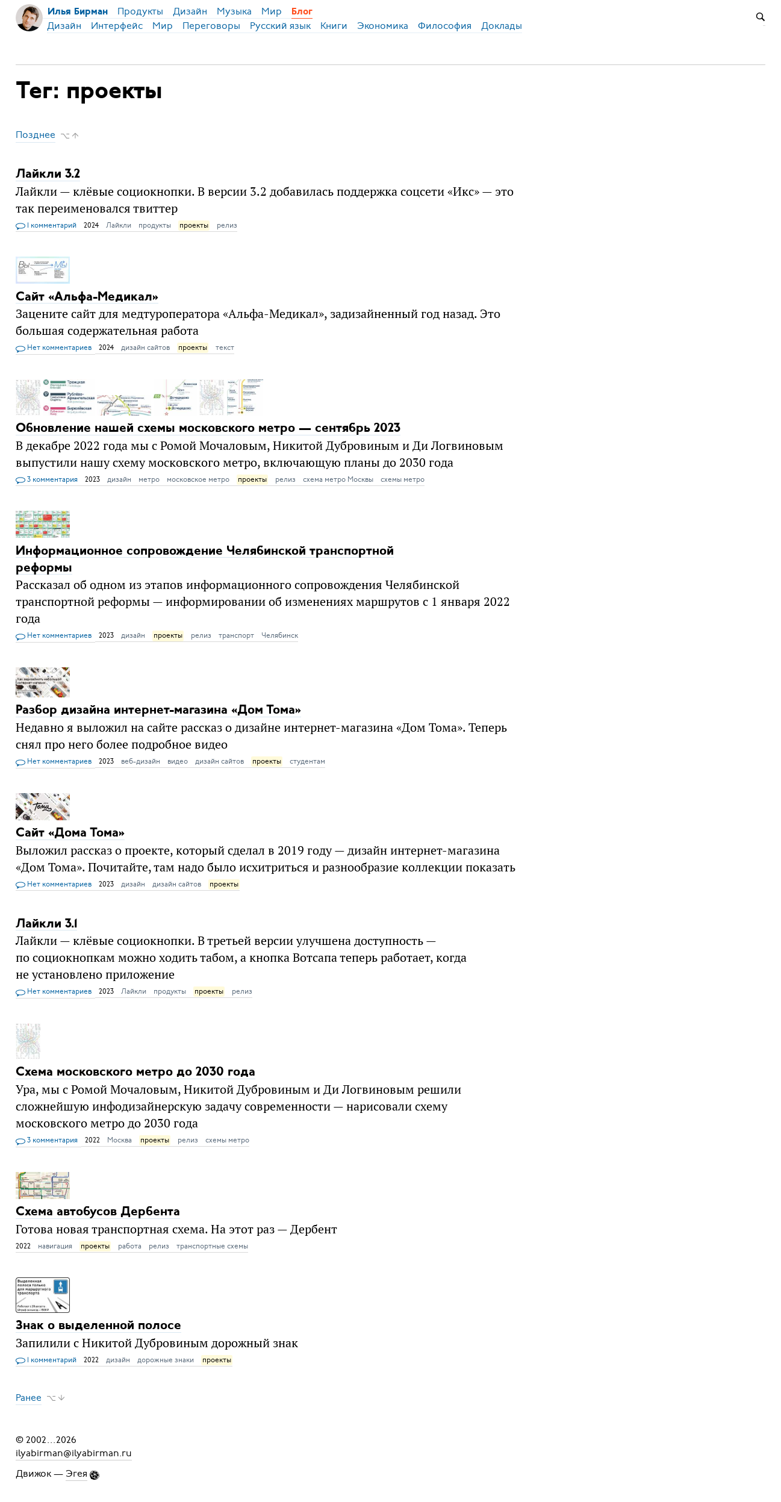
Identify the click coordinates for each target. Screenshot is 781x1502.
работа (130, 1246)
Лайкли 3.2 (48, 174)
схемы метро (403, 479)
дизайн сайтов (145, 347)
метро (149, 479)
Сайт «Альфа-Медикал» (87, 296)
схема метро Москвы (338, 479)
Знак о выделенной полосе (98, 1326)
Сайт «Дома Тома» (70, 833)
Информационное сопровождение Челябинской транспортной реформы (205, 559)
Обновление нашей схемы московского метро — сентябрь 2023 (208, 428)
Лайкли (118, 225)
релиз (227, 225)
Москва (119, 1140)
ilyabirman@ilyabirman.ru (74, 1453)
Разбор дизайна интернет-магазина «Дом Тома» (158, 710)
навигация (55, 1246)
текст (225, 347)
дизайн (119, 479)
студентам (307, 761)
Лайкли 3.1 (46, 923)
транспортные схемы (212, 1246)
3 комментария (47, 480)
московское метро (198, 479)
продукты (154, 225)
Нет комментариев (54, 348)
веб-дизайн (140, 761)
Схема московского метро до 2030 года (135, 1072)
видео (177, 761)
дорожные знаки (165, 1360)
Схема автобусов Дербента (98, 1212)
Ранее (29, 1397)
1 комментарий (46, 225)
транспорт (236, 635)
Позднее (35, 135)
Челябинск (279, 635)
